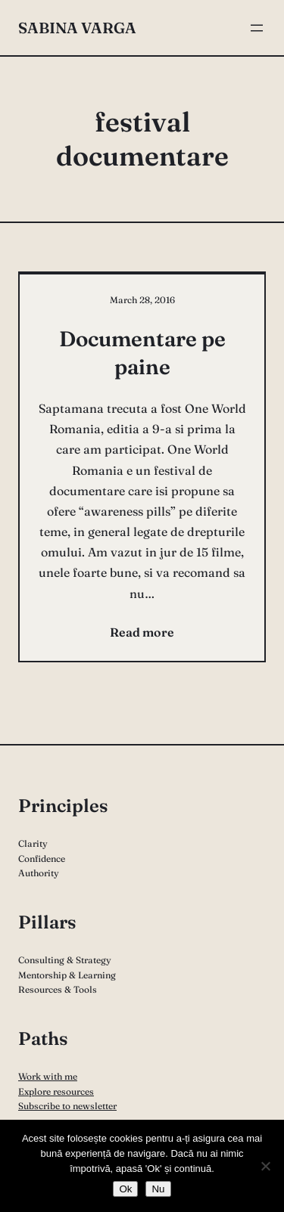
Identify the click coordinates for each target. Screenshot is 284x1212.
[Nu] (265, 1165)
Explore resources (56, 1091)
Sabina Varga (77, 27)
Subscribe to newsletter (67, 1105)
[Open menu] (257, 28)
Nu (157, 1189)
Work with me (47, 1076)
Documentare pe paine (142, 352)
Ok (125, 1189)
